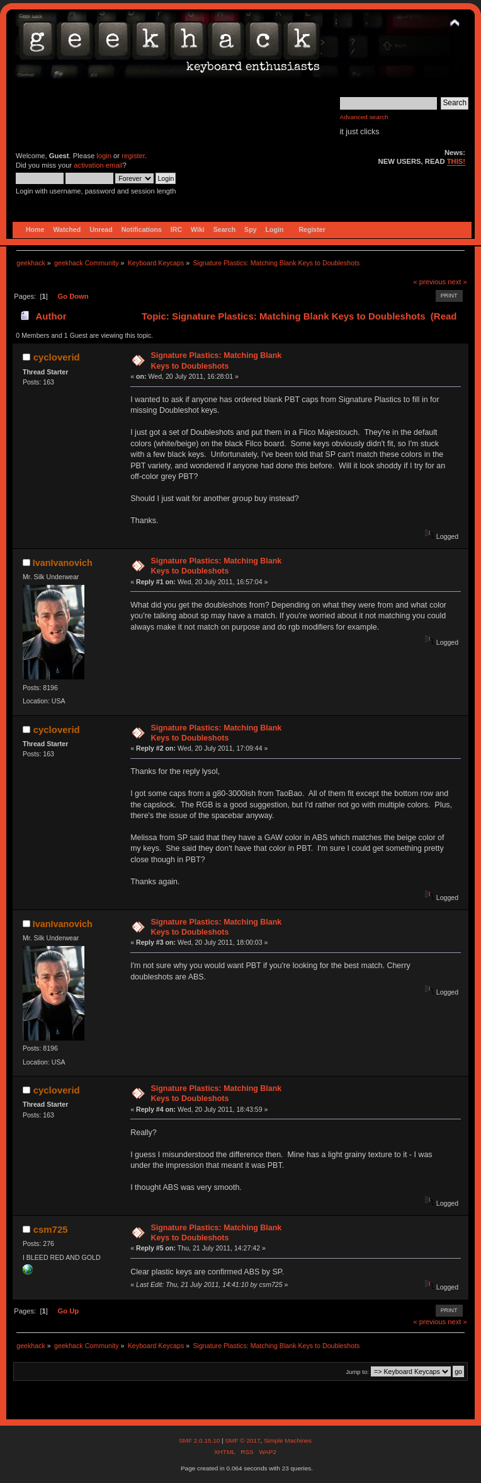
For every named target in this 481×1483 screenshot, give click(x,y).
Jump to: (357, 1371)
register (133, 155)
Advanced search (364, 116)
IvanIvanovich (63, 563)
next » (457, 282)
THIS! (456, 161)
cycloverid (56, 357)
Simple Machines (288, 1440)
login (103, 155)
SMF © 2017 (242, 1440)
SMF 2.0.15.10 (200, 1440)
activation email (98, 165)
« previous (429, 282)
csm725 (50, 1229)
